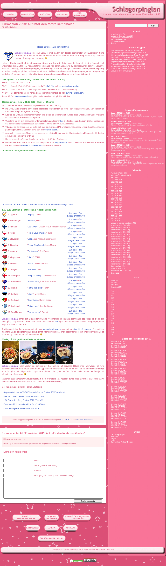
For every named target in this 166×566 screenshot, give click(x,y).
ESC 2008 (114, 180)
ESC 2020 (114, 207)
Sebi (30, 239)
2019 (112, 307)
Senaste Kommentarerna (136, 110)
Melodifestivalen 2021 (118, 255)
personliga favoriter (52, 329)
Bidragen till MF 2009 (118, 413)
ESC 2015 (114, 196)
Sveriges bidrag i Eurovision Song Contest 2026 (128, 66)
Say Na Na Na (34, 312)
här (61, 121)
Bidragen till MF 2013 (118, 377)
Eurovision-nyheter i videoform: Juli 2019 (21, 408)
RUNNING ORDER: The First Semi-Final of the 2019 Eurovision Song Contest (38, 204)
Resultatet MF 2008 (118, 424)
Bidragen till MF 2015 (118, 359)
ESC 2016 (114, 198)
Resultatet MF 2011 (118, 397)
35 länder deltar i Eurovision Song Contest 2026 (128, 69)
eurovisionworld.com (74, 93)
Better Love (33, 306)
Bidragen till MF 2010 (118, 404)
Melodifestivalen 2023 (118, 259)
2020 (112, 305)
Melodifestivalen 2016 (118, 243)
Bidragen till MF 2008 (118, 422)
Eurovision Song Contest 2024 (122, 36)
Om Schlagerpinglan (118, 435)
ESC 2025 (114, 218)
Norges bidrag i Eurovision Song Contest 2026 (127, 62)
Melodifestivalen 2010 (118, 230)
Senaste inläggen (137, 47)
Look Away (32, 227)
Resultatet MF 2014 (118, 370)
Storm (30, 294)
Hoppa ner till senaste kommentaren (53, 47)
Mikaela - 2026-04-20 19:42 (121, 128)
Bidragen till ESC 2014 (119, 372)
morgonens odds (21, 96)
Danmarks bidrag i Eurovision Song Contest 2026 (128, 59)
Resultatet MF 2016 (118, 352)
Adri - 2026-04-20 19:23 (119, 137)
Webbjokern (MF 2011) (119, 271)
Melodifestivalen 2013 (118, 237)
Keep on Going (34, 276)
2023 (112, 298)
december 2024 (116, 287)
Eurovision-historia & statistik (121, 223)
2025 (112, 293)
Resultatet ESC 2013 (118, 383)
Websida (37, 470)
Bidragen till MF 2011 (118, 395)
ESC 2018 (114, 202)
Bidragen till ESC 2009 (119, 417)
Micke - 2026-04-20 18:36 (120, 153)
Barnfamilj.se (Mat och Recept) (122, 442)
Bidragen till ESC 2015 (119, 363)
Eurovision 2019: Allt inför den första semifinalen (38, 24)
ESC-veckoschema (117, 41)
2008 (112, 332)
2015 (112, 316)
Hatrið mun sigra (35, 288)
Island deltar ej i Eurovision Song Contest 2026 (128, 57)
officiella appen (50, 130)
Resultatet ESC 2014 (118, 374)
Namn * (37, 460)
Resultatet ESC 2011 (118, 401)
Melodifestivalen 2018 (118, 248)
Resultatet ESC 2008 (118, 427)
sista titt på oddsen (82, 329)
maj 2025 (114, 282)
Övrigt (113, 273)
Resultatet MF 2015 (118, 361)
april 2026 (114, 280)
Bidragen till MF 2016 (118, 351)
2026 (112, 291)
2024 (112, 296)
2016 (112, 314)
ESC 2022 (114, 211)
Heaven (31, 220)
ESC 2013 (114, 191)
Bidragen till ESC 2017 (119, 345)
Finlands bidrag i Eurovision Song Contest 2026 (128, 64)
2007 (112, 334)
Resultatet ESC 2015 (118, 365)
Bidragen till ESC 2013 (119, 381)
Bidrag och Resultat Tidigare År (136, 339)
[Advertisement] (54, 37)
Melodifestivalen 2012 (118, 234)
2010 (112, 327)
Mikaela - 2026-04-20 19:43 (121, 121)
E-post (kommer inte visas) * (46, 465)
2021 (112, 302)
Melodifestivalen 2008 (118, 225)
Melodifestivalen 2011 (118, 232)
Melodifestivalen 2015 (118, 241)
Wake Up (32, 269)
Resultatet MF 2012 (118, 388)
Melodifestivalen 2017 (118, 246)
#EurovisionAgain (117, 173)
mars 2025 (114, 285)
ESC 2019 (64, 420)
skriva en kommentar (84, 420)
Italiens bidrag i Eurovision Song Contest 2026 (127, 50)
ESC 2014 (114, 193)
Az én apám (33, 251)
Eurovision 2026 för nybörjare (121, 71)
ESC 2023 (114, 214)
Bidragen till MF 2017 (118, 342)
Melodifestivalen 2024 (118, 34)
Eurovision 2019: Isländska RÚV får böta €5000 (24, 404)
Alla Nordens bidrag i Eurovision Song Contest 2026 (129, 55)
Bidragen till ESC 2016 (119, 354)
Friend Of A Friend (36, 245)
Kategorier (137, 170)
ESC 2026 (114, 221)
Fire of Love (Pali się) (37, 233)
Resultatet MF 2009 (118, 415)
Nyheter (113, 43)
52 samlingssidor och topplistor (122, 38)
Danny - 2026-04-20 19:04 (120, 145)
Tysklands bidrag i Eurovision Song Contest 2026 (128, 53)
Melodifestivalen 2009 (118, 227)
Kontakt (113, 438)
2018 (112, 309)
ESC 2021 (114, 209)
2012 (112, 323)
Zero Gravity (33, 282)
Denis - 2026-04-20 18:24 (120, 160)
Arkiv (136, 277)
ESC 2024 (114, 216)
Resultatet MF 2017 (118, 343)
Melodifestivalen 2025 (118, 264)
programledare (61, 143)
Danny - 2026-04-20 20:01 (120, 113)
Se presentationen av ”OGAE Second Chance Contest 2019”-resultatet (34, 392)
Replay (31, 214)
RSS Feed (114, 436)
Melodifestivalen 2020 (118, 252)
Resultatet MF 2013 (118, 379)
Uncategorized (116, 266)
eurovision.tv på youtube (69, 86)
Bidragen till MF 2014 (118, 368)
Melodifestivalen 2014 (118, 239)
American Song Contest (119, 175)
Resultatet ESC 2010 (118, 410)
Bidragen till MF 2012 (118, 386)
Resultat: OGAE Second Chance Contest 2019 (23, 396)
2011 (112, 325)
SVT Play (51, 86)
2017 (112, 312)
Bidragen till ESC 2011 (119, 399)
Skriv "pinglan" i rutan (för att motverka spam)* (54, 475)
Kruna (30, 263)
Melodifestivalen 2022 (118, 257)
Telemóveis (33, 300)
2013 (112, 321)
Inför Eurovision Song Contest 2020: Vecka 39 (23, 400)
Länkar (113, 440)
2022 (112, 300)
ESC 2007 (114, 177)
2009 (112, 330)
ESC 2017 (114, 200)
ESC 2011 (114, 186)
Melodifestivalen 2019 (118, 250)
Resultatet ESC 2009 (118, 418)
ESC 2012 (114, 189)
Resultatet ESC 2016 (118, 356)
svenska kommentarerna (31, 145)
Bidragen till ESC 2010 (119, 408)
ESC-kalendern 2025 (118, 39)
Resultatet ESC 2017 (118, 347)
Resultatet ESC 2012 (118, 392)
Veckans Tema (116, 268)
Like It (30, 257)
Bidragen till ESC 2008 (119, 426)
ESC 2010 (114, 184)
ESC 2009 (114, 182)
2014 (112, 318)
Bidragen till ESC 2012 (119, 390)
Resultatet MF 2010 (118, 406)
